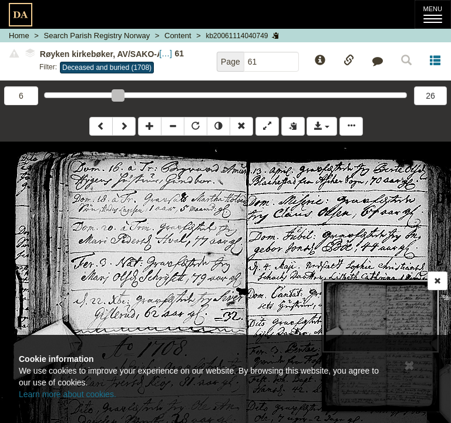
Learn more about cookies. (67, 394)
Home (19, 35)
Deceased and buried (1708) (107, 67)
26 (430, 95)
